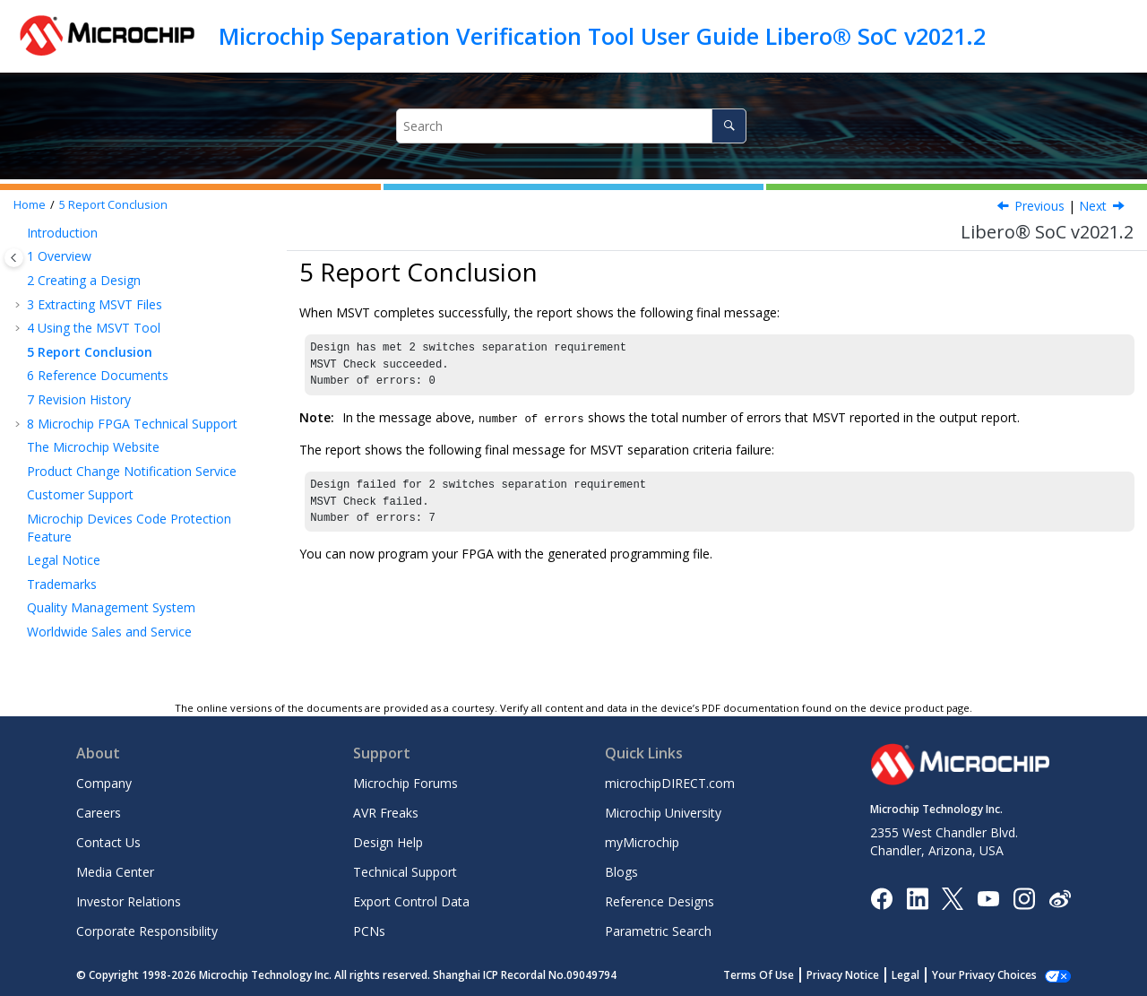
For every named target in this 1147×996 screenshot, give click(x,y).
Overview (59, 255)
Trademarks (62, 584)
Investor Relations (128, 901)
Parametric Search (658, 931)
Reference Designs (659, 901)
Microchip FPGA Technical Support (132, 423)
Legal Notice (63, 559)
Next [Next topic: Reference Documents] (1093, 205)
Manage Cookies (994, 975)
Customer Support (80, 494)
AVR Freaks (385, 812)
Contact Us (108, 842)
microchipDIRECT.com (670, 783)
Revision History (79, 399)
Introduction (62, 232)
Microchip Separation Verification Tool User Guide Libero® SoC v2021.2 (602, 35)
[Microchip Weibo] (1059, 897)
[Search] (728, 125)
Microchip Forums (405, 783)
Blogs (621, 871)
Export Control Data (411, 901)
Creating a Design (84, 280)
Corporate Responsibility (147, 931)
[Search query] (571, 125)
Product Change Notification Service (132, 471)
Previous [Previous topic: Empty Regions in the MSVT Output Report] (1039, 205)
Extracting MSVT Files (94, 304)
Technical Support (405, 871)
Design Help (388, 842)
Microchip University (663, 812)
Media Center (115, 871)
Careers (98, 812)
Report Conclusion (113, 204)
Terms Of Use (778, 975)
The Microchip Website (93, 446)
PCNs (369, 931)
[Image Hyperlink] (988, 897)
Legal (925, 975)
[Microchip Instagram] (1024, 897)
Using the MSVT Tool (93, 327)
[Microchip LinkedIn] (917, 897)
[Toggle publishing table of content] (13, 257)
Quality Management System (111, 607)
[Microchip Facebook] (881, 897)
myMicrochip (642, 842)
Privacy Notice (862, 975)
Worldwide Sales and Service (109, 631)
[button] (20, 233)
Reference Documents (97, 375)
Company (104, 783)
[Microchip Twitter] (952, 897)
